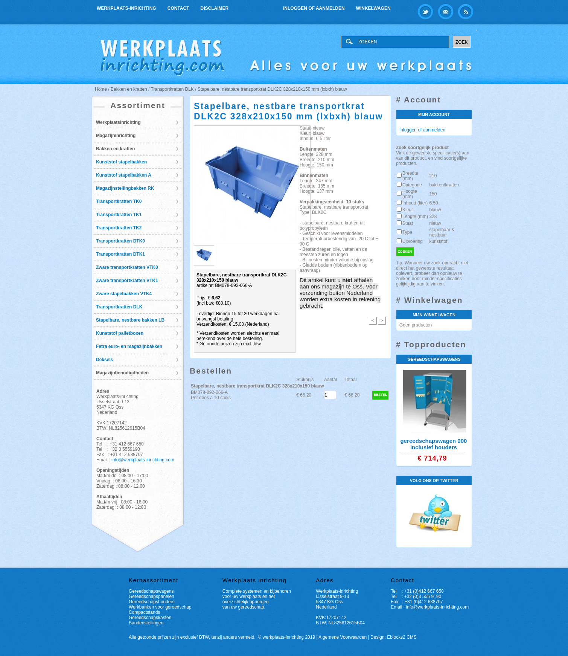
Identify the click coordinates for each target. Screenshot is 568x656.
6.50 (433, 203)
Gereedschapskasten (150, 617)
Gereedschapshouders (151, 601)
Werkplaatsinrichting (118, 122)
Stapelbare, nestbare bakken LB (130, 320)
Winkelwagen (373, 8)
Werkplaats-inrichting (126, 8)
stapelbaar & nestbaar (441, 232)
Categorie (412, 185)
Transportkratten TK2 (119, 227)
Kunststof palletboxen (119, 333)
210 (433, 175)
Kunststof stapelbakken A (123, 175)
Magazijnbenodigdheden (122, 372)
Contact (178, 8)
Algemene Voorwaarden (342, 637)
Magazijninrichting (116, 135)
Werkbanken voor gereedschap (160, 607)
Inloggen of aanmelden (314, 8)
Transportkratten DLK (119, 307)
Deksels (104, 359)
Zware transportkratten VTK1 (127, 280)
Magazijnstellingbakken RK (125, 188)
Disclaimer (215, 8)
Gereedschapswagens (151, 591)
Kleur (407, 209)
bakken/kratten (444, 185)
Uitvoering (412, 241)
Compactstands (144, 612)
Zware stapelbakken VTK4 (124, 293)
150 (433, 194)
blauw (435, 209)
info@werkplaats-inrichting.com (142, 459)
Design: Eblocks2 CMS (393, 637)
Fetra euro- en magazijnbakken (129, 346)
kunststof (438, 241)
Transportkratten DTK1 (120, 254)
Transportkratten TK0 (119, 201)
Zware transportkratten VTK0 (127, 267)
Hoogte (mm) (409, 194)
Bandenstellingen (146, 622)
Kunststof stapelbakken (121, 162)
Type (407, 232)
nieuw (435, 223)
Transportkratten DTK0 (120, 241)
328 (433, 216)
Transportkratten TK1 (119, 214)
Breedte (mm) (410, 176)
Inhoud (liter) (415, 203)
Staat (407, 223)
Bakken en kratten (115, 148)
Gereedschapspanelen (151, 596)
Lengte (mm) (415, 216)
